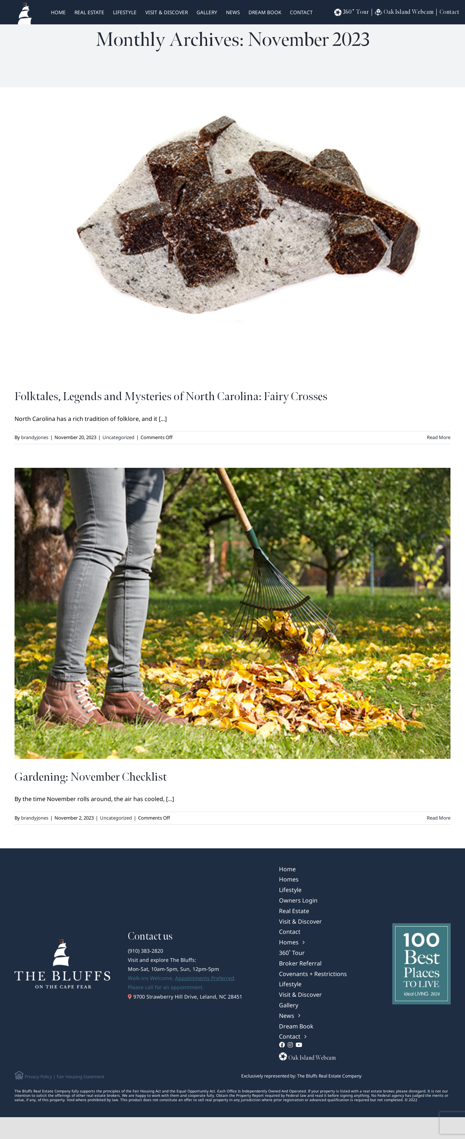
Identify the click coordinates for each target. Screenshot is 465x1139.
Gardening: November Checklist (91, 777)
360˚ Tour (351, 12)
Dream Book (264, 12)
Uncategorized (118, 437)
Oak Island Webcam (404, 12)
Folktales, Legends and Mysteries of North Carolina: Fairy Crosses (171, 397)
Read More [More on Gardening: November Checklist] (438, 818)
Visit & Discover (166, 12)
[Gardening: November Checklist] (232, 613)
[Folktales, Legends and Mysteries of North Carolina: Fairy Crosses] (232, 232)
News (233, 12)
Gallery (207, 12)
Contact (301, 12)
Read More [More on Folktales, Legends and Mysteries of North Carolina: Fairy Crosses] (438, 437)
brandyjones (34, 437)
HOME (58, 12)
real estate (89, 12)
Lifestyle (125, 12)
